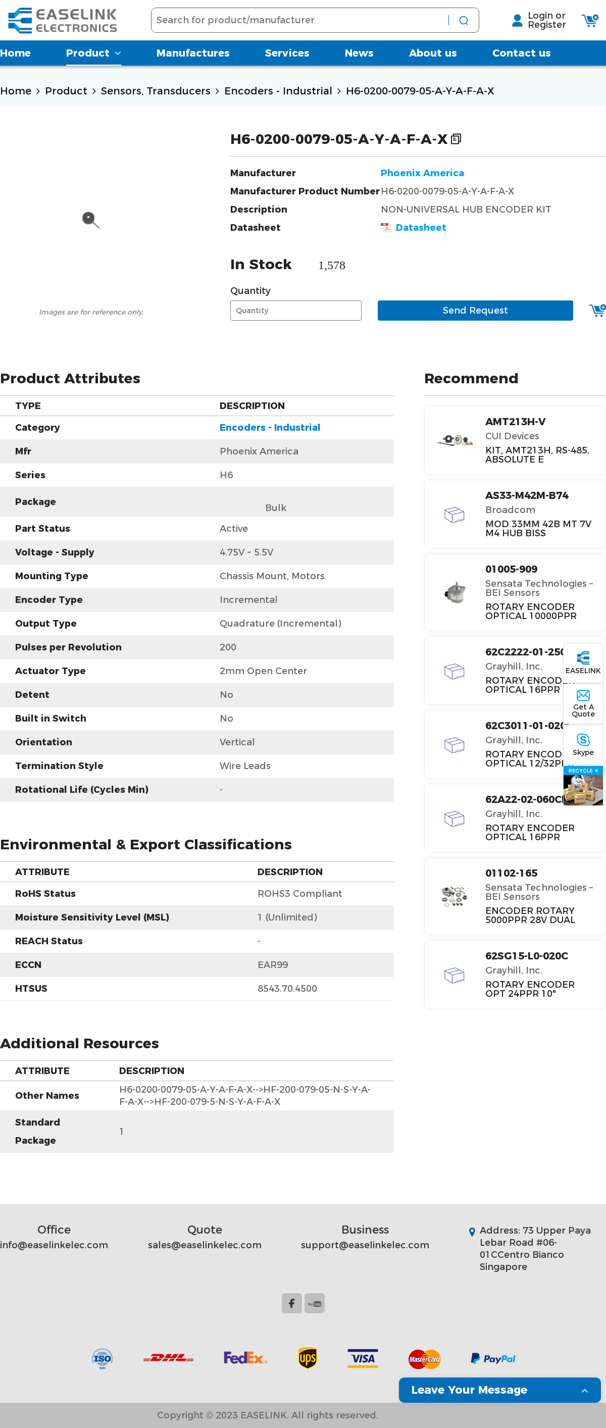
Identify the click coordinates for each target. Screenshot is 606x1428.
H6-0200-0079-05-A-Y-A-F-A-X (420, 91)
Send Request (475, 310)
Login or (554, 20)
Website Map (418, 1415)
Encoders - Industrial (278, 91)
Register (554, 29)
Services (287, 63)
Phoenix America (422, 173)
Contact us (521, 63)
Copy (456, 139)
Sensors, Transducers (156, 91)
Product (93, 63)
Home (15, 63)
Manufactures (193, 63)
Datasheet (413, 227)
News (359, 63)
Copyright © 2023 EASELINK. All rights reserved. (267, 1415)
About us (433, 63)
